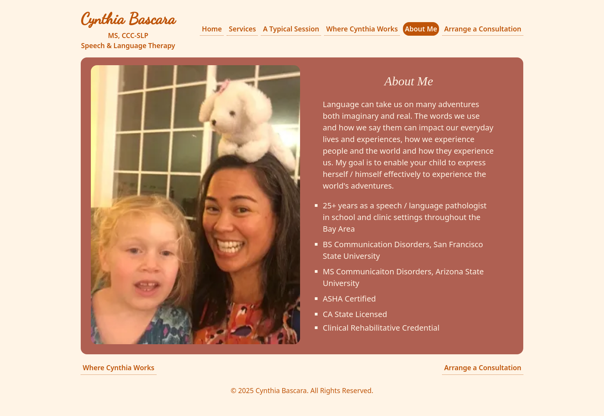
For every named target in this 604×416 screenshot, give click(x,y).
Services (242, 28)
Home (212, 28)
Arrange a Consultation (482, 28)
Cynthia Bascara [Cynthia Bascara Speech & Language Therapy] (128, 18)
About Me (421, 28)
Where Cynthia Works (362, 28)
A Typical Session (291, 28)
